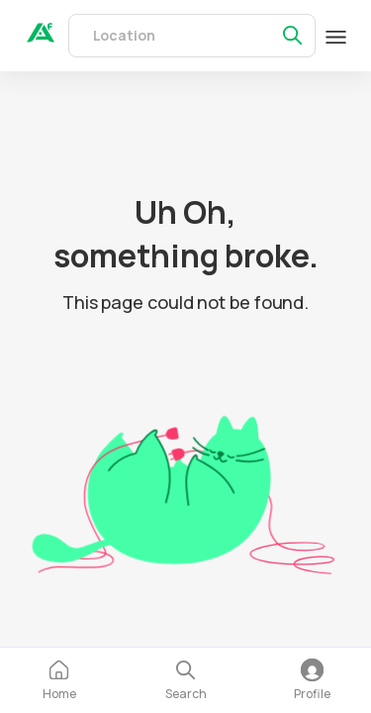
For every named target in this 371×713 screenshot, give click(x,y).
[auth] (40, 37)
